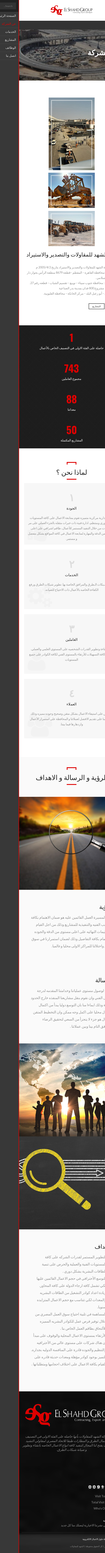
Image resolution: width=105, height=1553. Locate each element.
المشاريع (77, 306)
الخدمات (95, 306)
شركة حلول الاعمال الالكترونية (76, 1539)
